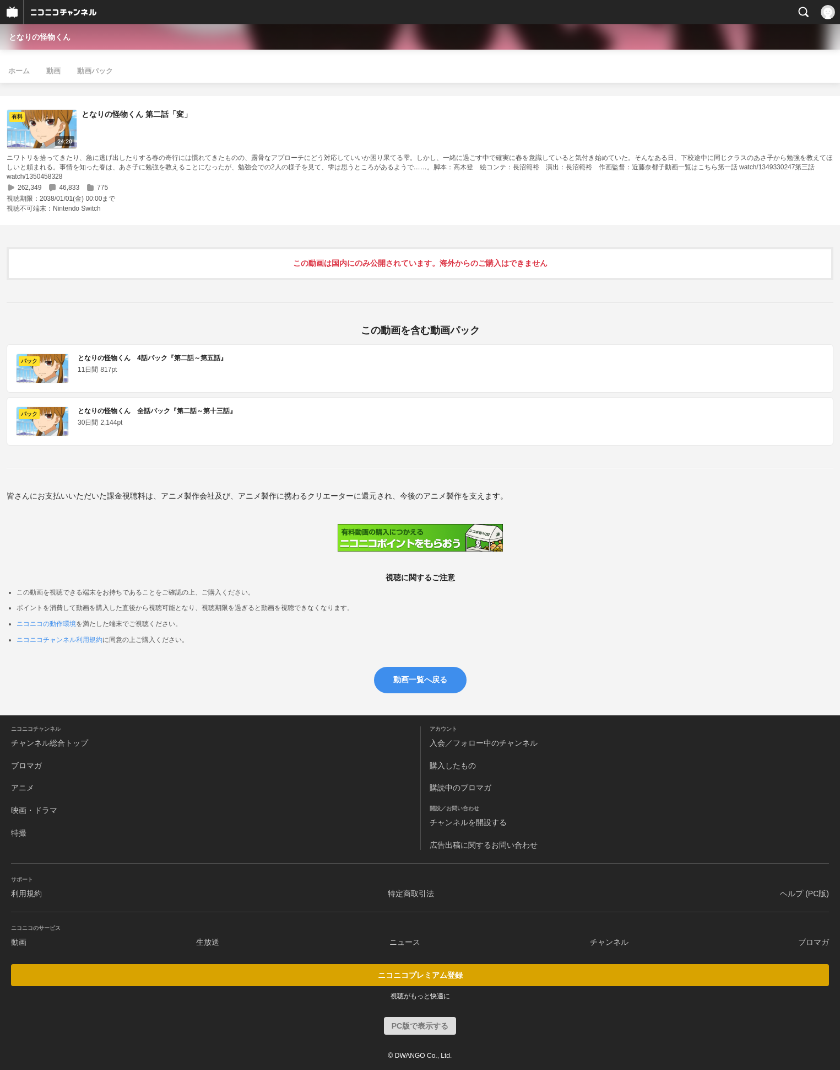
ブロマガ (26, 765)
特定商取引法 (411, 893)
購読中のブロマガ (460, 787)
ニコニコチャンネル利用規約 (59, 640)
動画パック (95, 71)
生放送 (207, 942)
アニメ (22, 787)
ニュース (404, 942)
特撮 (18, 832)
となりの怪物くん (40, 37)
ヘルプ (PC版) (804, 893)
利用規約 (26, 893)
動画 (53, 71)
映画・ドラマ (34, 810)
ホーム (19, 71)
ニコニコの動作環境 (46, 624)
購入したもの (453, 765)
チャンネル (609, 942)
